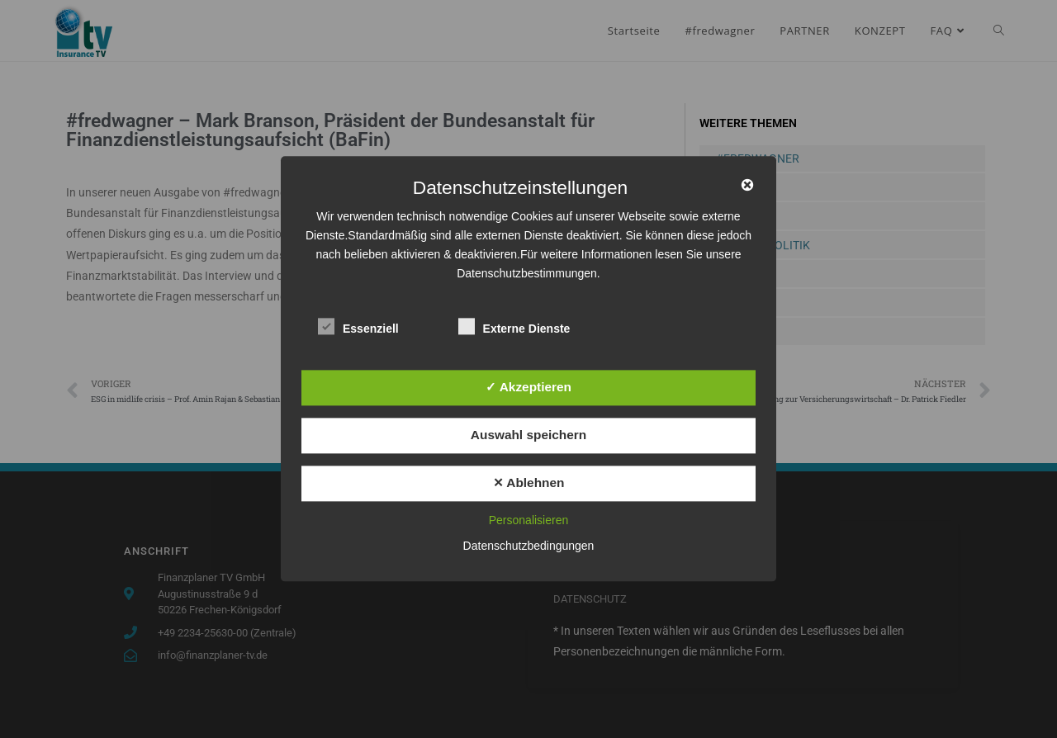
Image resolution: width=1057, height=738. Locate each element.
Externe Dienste (514, 325)
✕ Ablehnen (529, 482)
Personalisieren (529, 520)
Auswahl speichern (528, 435)
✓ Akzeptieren (528, 387)
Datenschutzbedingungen (529, 546)
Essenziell (358, 325)
